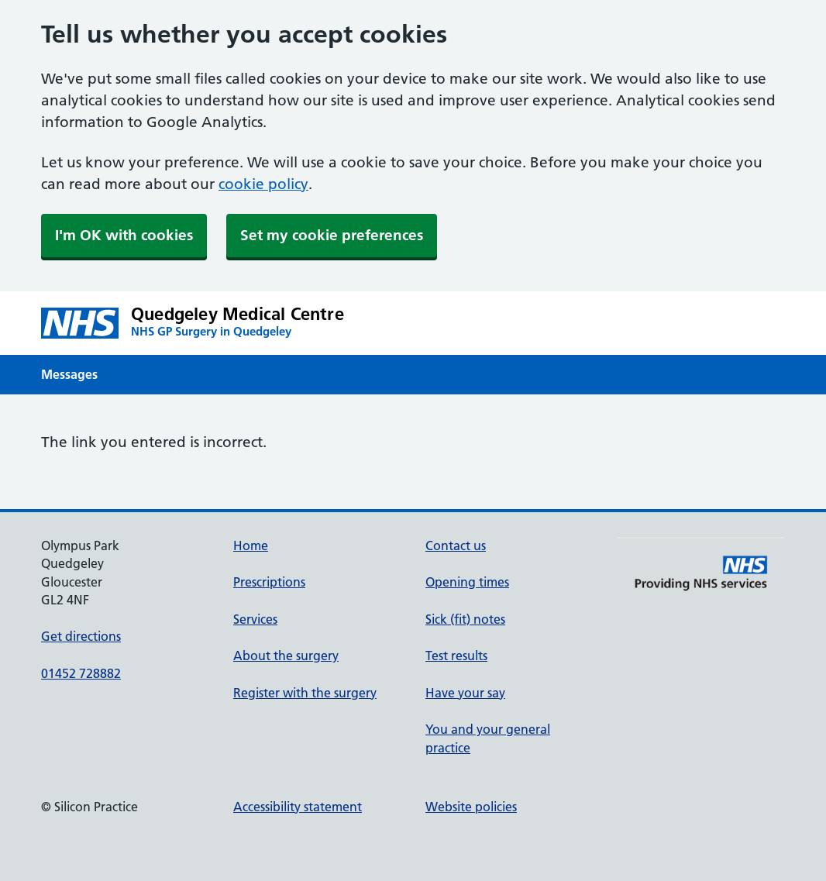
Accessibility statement (297, 806)
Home (250, 545)
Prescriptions (269, 582)
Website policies (471, 806)
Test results (456, 655)
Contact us (455, 545)
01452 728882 (81, 673)
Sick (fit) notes (465, 619)
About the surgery (286, 655)
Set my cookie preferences (331, 235)
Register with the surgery (305, 692)
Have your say (465, 692)
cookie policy (263, 184)
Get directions (81, 636)
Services (255, 619)
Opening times (467, 582)
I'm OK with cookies (124, 235)
